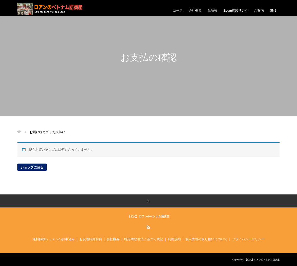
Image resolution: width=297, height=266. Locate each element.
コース (178, 10)
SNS (273, 10)
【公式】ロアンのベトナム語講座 (148, 216)
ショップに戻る (32, 167)
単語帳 (212, 10)
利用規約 (174, 239)
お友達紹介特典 (90, 239)
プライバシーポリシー (248, 239)
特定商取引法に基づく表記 (143, 239)
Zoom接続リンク (235, 10)
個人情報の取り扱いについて (206, 239)
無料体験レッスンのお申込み (53, 239)
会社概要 (195, 10)
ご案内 (259, 10)
